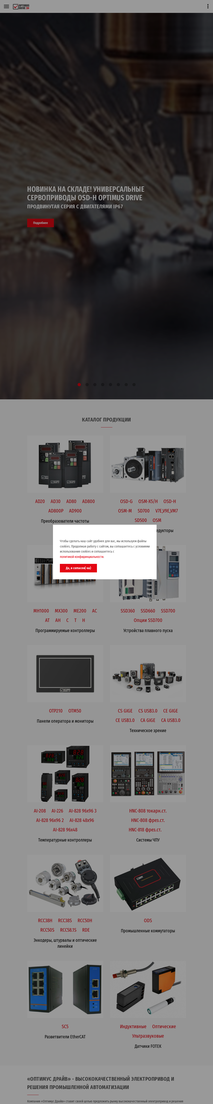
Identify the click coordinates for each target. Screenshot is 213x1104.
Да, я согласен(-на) (78, 568)
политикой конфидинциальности (81, 557)
